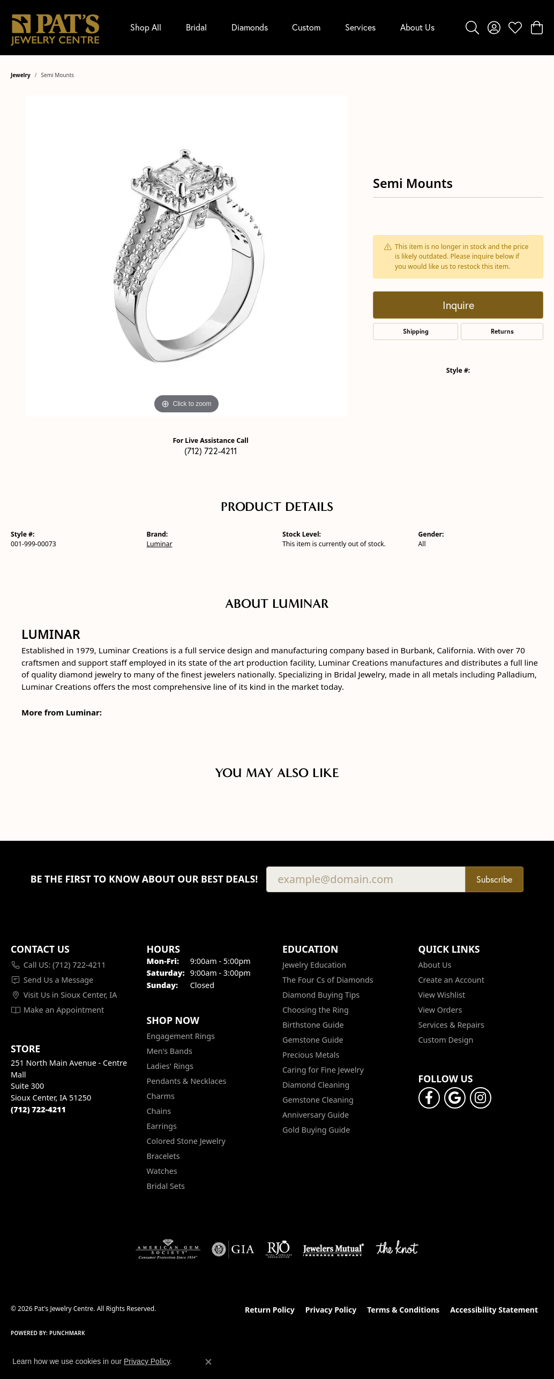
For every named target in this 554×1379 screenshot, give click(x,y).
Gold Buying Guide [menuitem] (316, 1130)
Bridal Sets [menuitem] (166, 1186)
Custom (306, 27)
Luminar (160, 543)
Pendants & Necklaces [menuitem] (187, 1081)
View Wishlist (442, 995)
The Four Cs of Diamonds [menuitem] (327, 980)
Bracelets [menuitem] (163, 1156)
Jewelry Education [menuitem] (314, 965)
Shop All (145, 27)
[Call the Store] (38, 1109)
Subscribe (494, 879)
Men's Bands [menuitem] (169, 1051)
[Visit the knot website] (397, 1249)
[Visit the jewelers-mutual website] (333, 1249)
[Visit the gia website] (233, 1249)
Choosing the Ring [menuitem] (315, 1010)
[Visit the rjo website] (278, 1249)
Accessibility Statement (494, 1310)
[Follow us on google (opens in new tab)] (455, 1098)
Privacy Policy (330, 1310)
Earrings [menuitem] (162, 1126)
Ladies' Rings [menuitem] (170, 1066)
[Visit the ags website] (168, 1249)
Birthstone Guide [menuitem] (313, 1025)
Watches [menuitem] (162, 1171)
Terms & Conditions (403, 1310)
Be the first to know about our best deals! (144, 879)
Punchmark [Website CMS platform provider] (67, 1333)
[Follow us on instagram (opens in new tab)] (480, 1098)
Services (360, 27)
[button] (472, 27)
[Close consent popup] (208, 1362)
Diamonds (249, 27)
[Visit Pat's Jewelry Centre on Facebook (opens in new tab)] (429, 1098)
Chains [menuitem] (159, 1111)
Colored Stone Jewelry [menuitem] (186, 1141)
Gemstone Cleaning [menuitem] (318, 1100)
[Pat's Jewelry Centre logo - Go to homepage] (54, 27)
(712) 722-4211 (210, 450)
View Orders (440, 1010)
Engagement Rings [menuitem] (181, 1036)
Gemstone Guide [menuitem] (312, 1040)
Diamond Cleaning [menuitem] (315, 1085)
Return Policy (270, 1310)
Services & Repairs (451, 1025)
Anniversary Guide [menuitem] (315, 1115)
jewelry (21, 75)
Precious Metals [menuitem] (310, 1055)
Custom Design (446, 1040)
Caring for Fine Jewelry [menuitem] (323, 1070)
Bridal (196, 27)
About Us (417, 27)
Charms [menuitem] (161, 1096)
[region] (186, 256)
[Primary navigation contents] (282, 27)
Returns (502, 331)
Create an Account (451, 980)
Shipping (416, 331)
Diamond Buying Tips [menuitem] (321, 995)
